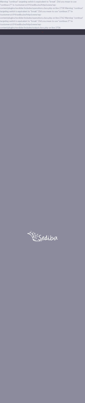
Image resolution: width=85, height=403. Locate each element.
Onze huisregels (42, 391)
